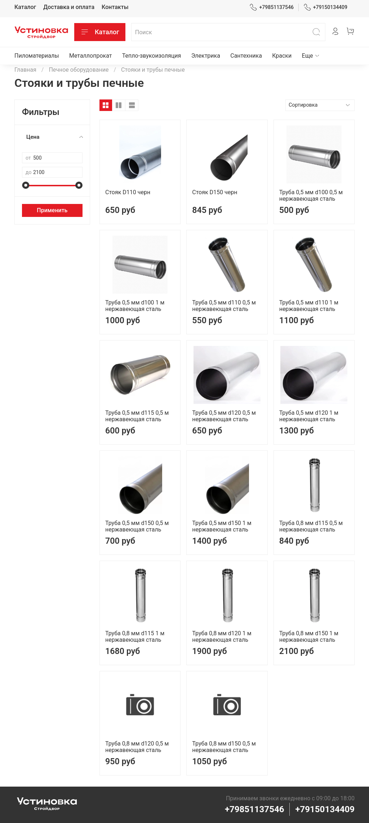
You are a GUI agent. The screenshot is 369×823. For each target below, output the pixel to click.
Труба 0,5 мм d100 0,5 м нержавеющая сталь (311, 195)
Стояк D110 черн (127, 192)
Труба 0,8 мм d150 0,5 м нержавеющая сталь (223, 746)
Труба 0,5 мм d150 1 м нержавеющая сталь (221, 526)
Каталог (25, 7)
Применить (52, 210)
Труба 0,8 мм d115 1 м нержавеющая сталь (134, 636)
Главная (25, 69)
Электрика (205, 55)
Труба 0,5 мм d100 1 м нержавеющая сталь (134, 305)
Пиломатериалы (36, 55)
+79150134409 (325, 7)
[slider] (25, 185)
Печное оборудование (78, 69)
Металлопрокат (90, 55)
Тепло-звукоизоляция (151, 55)
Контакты (115, 7)
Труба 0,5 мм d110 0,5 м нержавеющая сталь (223, 305)
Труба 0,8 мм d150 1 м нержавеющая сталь (308, 636)
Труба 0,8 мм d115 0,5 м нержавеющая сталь (311, 526)
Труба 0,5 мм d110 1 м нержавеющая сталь (308, 305)
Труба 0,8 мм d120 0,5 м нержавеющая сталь (137, 746)
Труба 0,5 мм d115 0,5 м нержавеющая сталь (137, 416)
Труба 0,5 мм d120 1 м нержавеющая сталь (308, 416)
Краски (282, 55)
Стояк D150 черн (214, 192)
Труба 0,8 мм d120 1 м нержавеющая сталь (221, 636)
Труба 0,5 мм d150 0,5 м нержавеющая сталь (137, 526)
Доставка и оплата (68, 7)
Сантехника (246, 55)
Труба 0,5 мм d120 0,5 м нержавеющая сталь (223, 416)
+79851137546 (271, 7)
